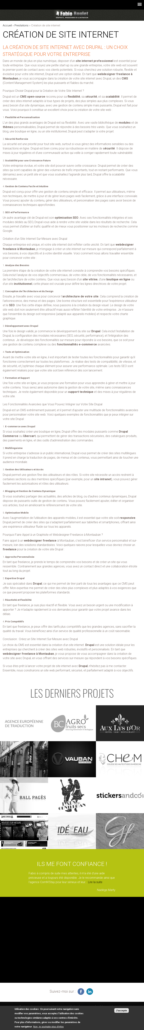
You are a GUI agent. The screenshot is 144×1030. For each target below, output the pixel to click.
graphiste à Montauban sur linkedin (89, 991)
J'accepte (121, 1010)
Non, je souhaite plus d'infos (48, 1026)
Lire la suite (95, 882)
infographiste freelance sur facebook (81, 991)
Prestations (21, 25)
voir (24, 723)
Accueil (7, 25)
